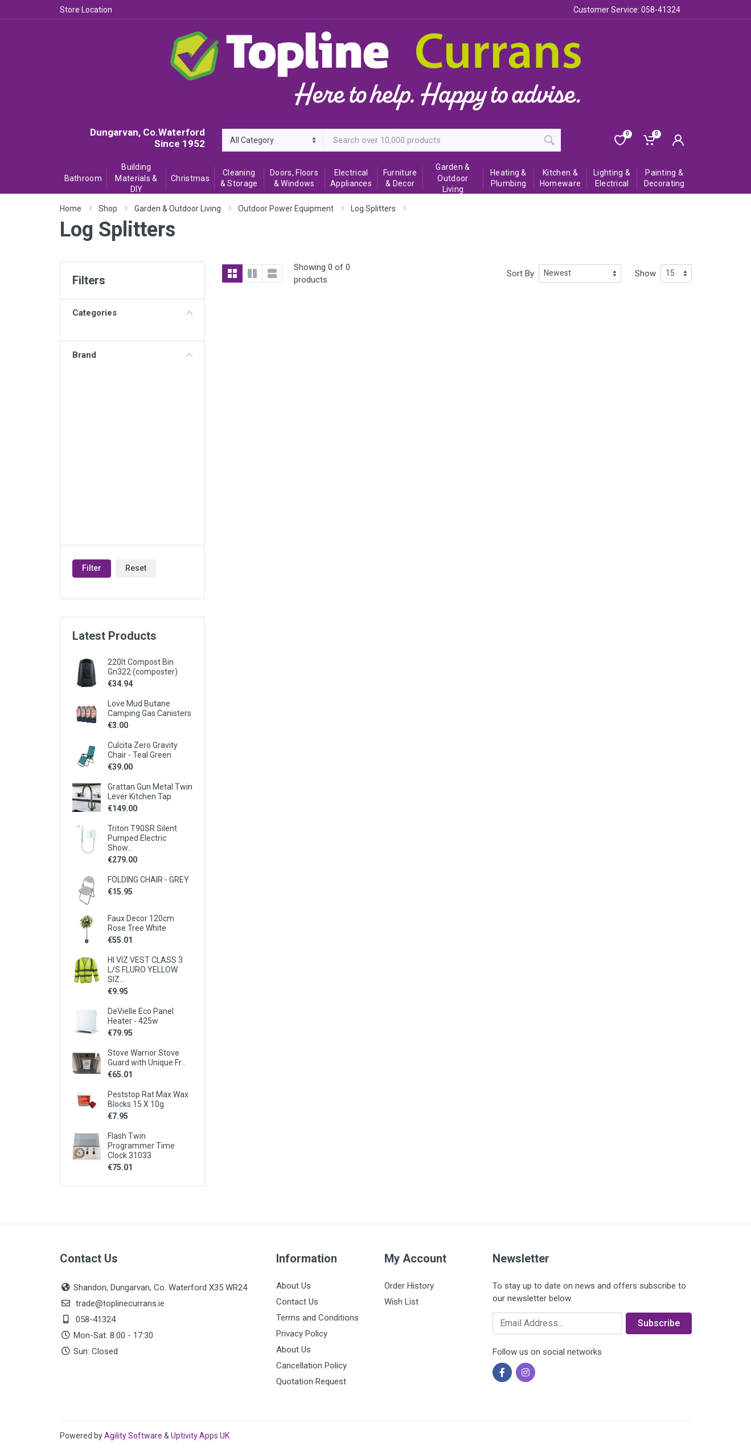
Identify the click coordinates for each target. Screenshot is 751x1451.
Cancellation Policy (311, 1365)
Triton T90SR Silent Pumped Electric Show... (142, 838)
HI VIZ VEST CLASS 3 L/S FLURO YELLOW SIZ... (145, 969)
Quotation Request (311, 1381)
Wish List (401, 1302)
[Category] (273, 140)
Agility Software (133, 1435)
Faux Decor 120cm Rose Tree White (141, 923)
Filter (91, 568)
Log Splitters (373, 208)
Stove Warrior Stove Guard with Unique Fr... (147, 1057)
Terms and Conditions (317, 1318)
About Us (293, 1286)
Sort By (520, 273)
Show (645, 273)
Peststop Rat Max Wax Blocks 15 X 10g (148, 1099)
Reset (135, 568)
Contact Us (297, 1302)
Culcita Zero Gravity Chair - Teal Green (143, 750)
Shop (108, 208)
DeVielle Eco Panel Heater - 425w (141, 1016)
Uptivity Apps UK (200, 1435)
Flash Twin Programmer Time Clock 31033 (141, 1145)
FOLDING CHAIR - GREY (148, 879)
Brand (132, 355)
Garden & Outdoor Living (177, 208)
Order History (409, 1286)
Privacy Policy (301, 1334)
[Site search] (430, 140)
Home (70, 208)
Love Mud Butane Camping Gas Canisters (149, 708)
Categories (132, 313)
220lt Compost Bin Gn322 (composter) (143, 666)
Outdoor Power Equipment (286, 208)
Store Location (86, 10)
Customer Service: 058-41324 (626, 9)
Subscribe (659, 1323)
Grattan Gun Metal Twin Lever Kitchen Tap (150, 791)
